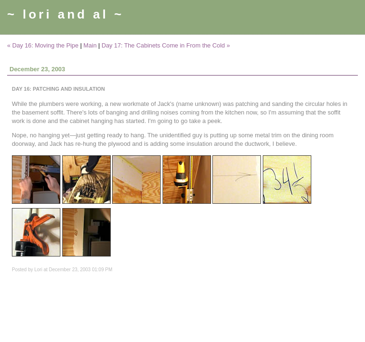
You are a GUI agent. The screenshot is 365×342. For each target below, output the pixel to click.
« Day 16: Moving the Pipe (42, 45)
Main (90, 45)
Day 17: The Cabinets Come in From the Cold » (166, 45)
